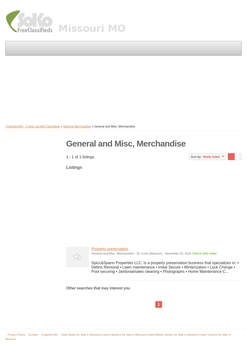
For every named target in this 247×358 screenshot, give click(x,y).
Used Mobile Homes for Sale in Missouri (173, 334)
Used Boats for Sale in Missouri (80, 334)
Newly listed (211, 157)
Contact (33, 334)
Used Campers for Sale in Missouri (124, 334)
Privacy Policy (16, 334)
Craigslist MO (49, 334)
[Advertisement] (123, 89)
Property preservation (109, 249)
